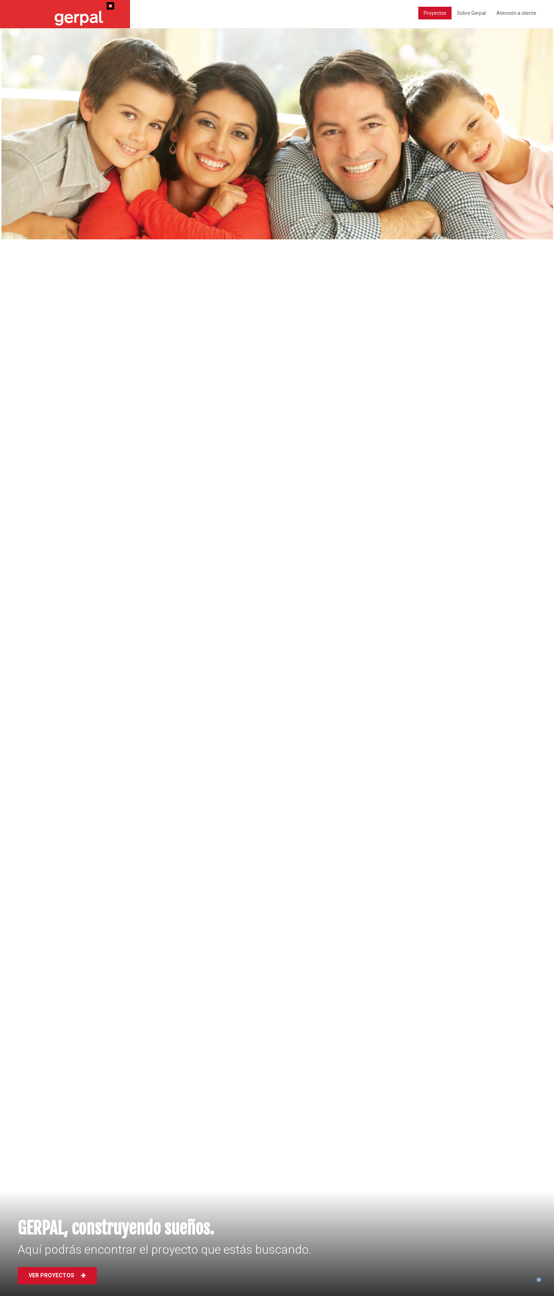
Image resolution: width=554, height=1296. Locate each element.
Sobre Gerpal (471, 13)
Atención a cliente (516, 13)
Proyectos (435, 13)
